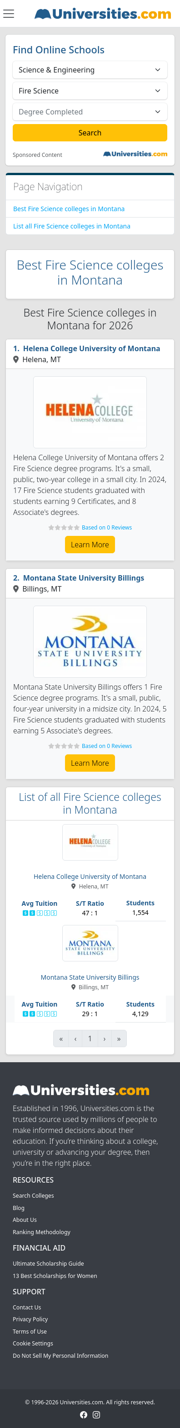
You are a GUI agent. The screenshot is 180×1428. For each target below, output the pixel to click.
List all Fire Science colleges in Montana (71, 226)
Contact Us (27, 1307)
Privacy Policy (30, 1319)
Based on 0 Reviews (107, 527)
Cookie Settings (33, 1343)
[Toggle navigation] (8, 14)
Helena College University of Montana (91, 348)
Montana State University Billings (84, 578)
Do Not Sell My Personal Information (60, 1356)
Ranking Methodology (41, 1232)
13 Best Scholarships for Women (55, 1276)
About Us (25, 1220)
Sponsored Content (37, 155)
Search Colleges (33, 1196)
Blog (19, 1208)
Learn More (90, 545)
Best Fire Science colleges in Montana (69, 208)
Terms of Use (30, 1331)
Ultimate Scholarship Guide (48, 1263)
